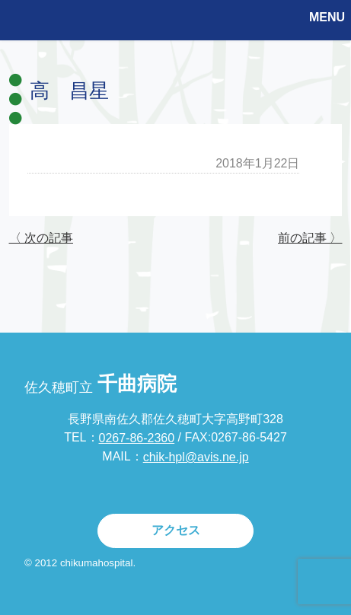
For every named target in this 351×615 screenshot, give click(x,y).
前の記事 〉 (310, 237)
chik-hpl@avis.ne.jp (196, 457)
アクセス (176, 530)
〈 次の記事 (41, 237)
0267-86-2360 (137, 438)
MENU (327, 17)
